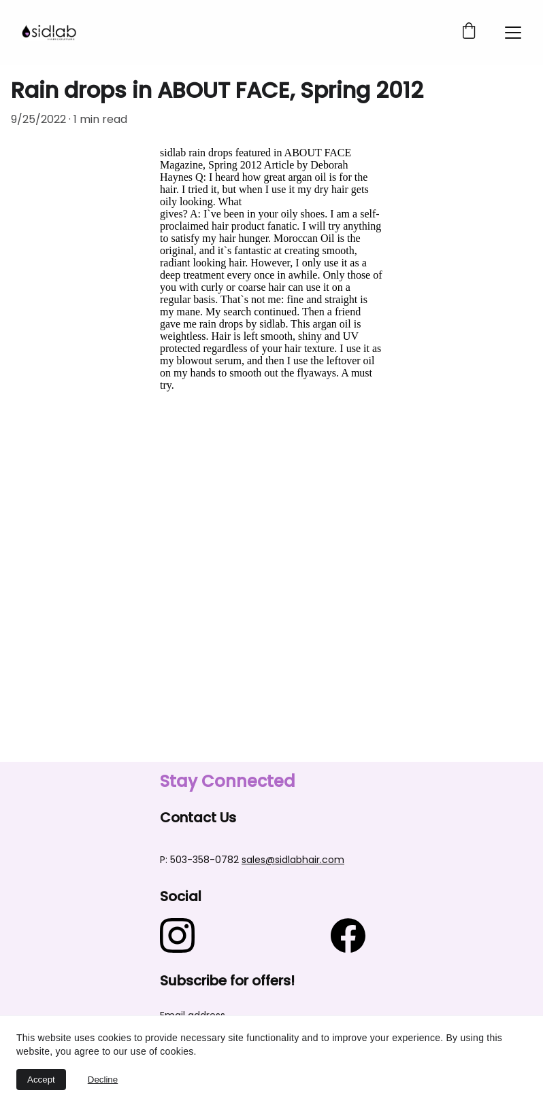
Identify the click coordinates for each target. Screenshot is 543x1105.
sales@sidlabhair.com (293, 859)
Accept (41, 1079)
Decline (103, 1079)
